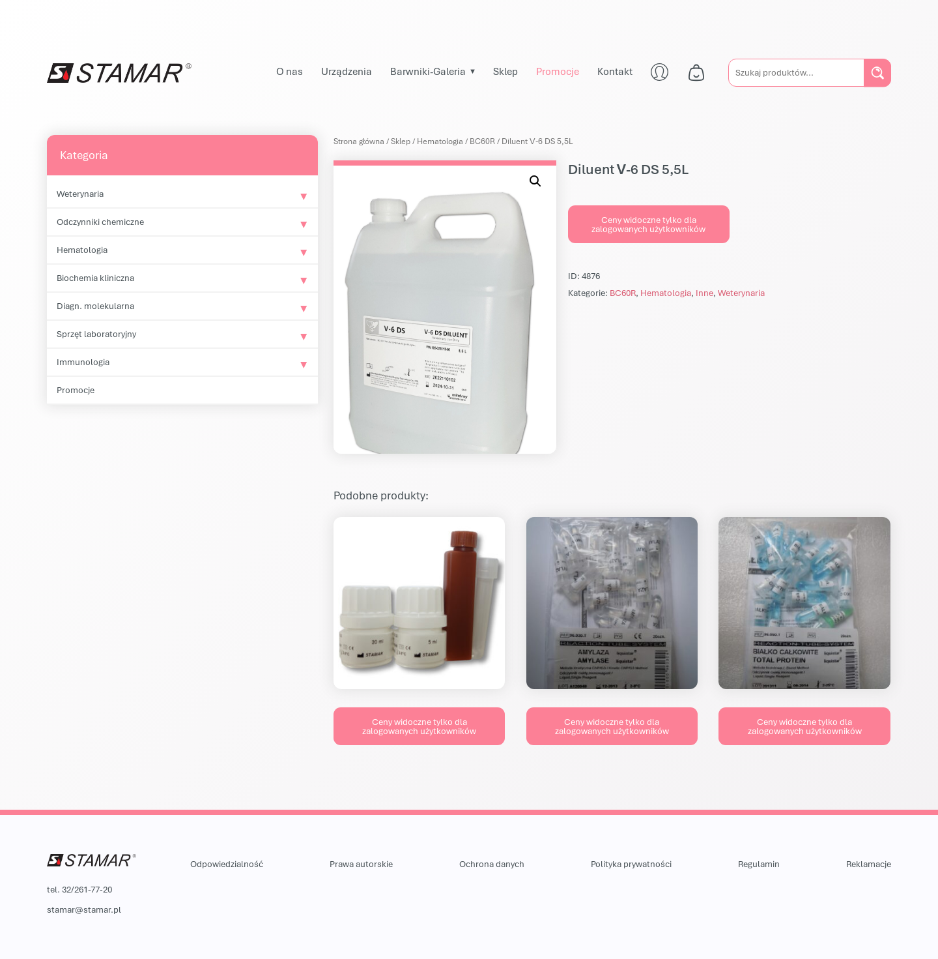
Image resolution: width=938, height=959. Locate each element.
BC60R (482, 141)
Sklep (505, 71)
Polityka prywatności (631, 864)
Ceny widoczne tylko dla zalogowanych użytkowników (648, 224)
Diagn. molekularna (95, 306)
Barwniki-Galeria (428, 71)
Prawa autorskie (361, 864)
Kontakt (614, 71)
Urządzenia (346, 71)
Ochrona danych (491, 864)
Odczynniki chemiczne (100, 222)
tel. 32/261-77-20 (79, 889)
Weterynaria (80, 193)
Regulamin (759, 864)
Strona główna (359, 141)
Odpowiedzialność (226, 864)
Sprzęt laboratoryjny (96, 334)
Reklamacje (868, 864)
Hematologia (82, 250)
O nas (289, 71)
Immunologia (83, 362)
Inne (704, 293)
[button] (535, 181)
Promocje (557, 71)
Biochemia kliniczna (95, 278)
